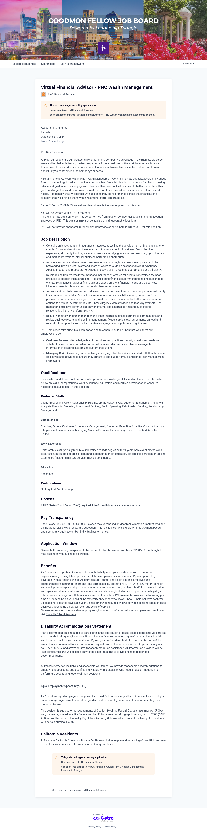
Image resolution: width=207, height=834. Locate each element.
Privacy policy (94, 826)
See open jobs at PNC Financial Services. (71, 110)
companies (24, 64)
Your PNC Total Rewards (61, 614)
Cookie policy (110, 826)
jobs (48, 64)
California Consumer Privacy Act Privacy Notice (84, 740)
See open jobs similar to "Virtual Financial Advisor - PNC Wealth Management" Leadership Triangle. (102, 114)
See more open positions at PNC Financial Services (79, 790)
